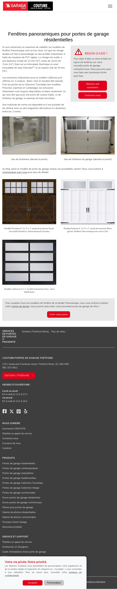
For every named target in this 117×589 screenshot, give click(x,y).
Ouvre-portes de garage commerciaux (22, 502)
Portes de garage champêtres (18, 473)
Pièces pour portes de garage (17, 507)
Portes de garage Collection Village (20, 487)
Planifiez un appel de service (17, 433)
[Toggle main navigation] (110, 6)
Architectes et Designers (15, 546)
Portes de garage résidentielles (18, 463)
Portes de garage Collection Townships (22, 482)
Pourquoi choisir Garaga (14, 522)
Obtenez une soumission (92, 85)
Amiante (26, 331)
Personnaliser (54, 582)
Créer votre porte (58, 314)
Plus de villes (58, 331)
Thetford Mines (40, 331)
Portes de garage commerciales (18, 492)
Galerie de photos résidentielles (19, 512)
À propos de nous (11, 443)
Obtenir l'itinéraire (17, 375)
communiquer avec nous (14, 172)
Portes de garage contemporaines (20, 468)
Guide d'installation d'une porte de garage (24, 551)
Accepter (32, 582)
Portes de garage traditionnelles (19, 478)
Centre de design (20, 306)
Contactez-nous (93, 95)
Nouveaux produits (12, 526)
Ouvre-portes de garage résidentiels (21, 497)
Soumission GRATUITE (13, 428)
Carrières (7, 448)
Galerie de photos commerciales (19, 517)
